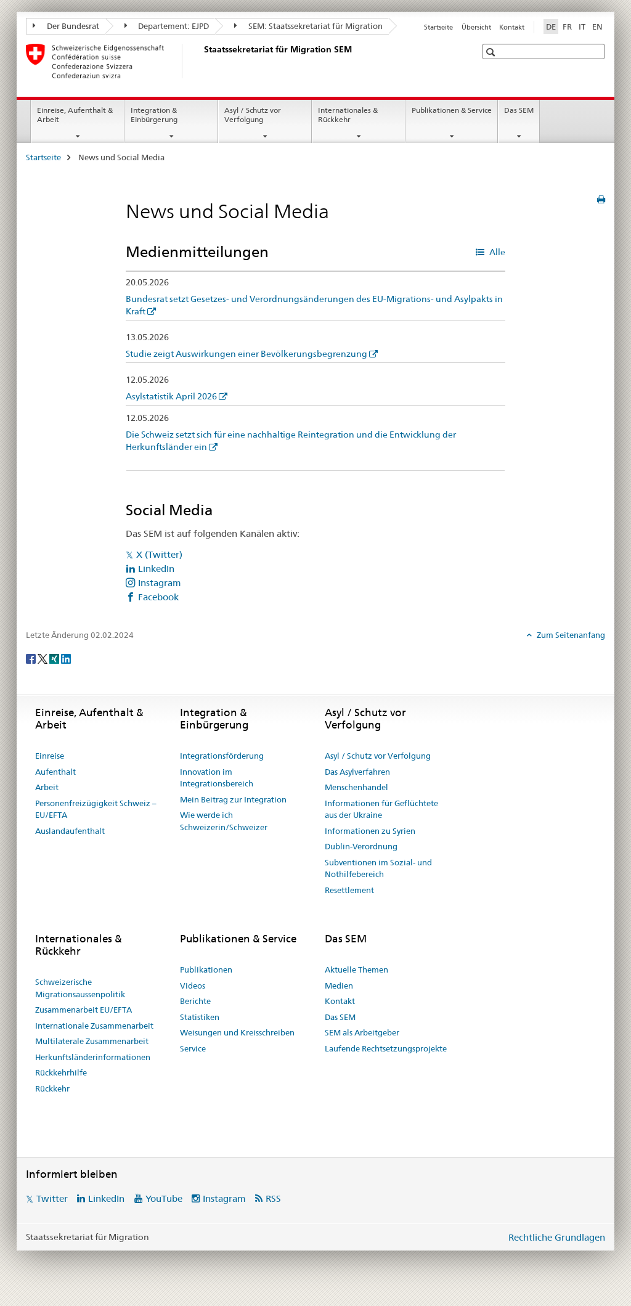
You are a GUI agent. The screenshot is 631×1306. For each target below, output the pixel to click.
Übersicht (476, 27)
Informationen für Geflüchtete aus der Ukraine (381, 809)
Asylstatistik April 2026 (171, 396)
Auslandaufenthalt (70, 831)
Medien (339, 985)
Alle (496, 252)
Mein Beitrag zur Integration (233, 799)
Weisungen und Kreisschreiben (237, 1032)
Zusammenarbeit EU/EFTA (83, 1009)
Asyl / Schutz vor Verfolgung (252, 114)
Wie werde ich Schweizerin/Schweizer (223, 821)
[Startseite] (201, 61)
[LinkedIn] (66, 658)
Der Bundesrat (66, 25)
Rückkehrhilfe (61, 1072)
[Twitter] (43, 658)
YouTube (163, 1198)
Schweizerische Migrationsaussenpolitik (80, 988)
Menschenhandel (356, 787)
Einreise (49, 756)
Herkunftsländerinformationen (92, 1057)
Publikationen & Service (452, 110)
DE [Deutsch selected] (551, 26)
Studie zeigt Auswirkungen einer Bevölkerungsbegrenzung (246, 354)
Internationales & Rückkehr (348, 114)
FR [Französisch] (567, 26)
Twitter (52, 1198)
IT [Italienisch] (582, 26)
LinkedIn (156, 568)
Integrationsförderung (222, 756)
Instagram (159, 583)
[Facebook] (32, 658)
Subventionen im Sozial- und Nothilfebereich (378, 868)
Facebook (158, 597)
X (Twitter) (159, 554)
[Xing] (55, 658)
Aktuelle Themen (356, 969)
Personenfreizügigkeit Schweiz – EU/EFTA (96, 809)
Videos (192, 985)
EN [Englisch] (597, 26)
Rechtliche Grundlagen (556, 1237)
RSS (273, 1198)
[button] (492, 52)
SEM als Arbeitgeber (362, 1032)
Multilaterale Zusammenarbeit (92, 1041)
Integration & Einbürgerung (154, 114)
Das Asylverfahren (357, 772)
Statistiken (199, 1017)
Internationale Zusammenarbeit (94, 1026)
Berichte (195, 1001)
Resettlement (349, 890)
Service (193, 1048)
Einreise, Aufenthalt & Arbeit (75, 114)
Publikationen (206, 969)
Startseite (438, 27)
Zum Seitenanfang (570, 635)
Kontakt (511, 27)
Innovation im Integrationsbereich (216, 778)
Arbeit (47, 787)
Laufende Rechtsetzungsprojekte (386, 1048)
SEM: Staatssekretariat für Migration (308, 25)
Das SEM (519, 110)
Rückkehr (52, 1088)
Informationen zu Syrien (370, 831)
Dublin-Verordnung (361, 846)
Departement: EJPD (167, 25)
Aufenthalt (55, 772)
